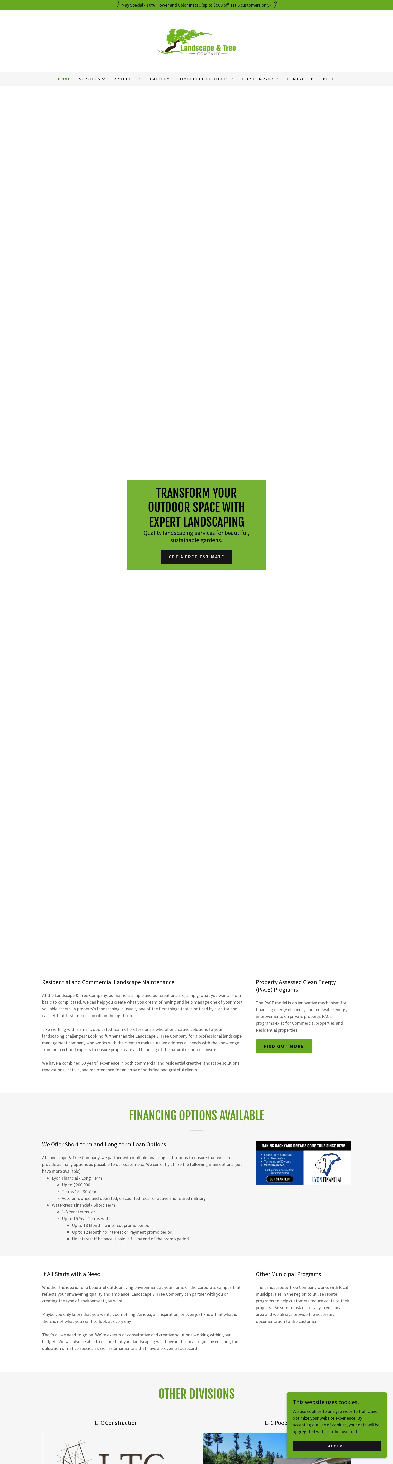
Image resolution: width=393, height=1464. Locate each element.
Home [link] (64, 78)
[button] (92, 79)
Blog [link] (329, 78)
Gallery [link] (159, 78)
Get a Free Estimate (197, 557)
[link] (196, 40)
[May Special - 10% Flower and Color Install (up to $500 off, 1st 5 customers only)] (196, 5)
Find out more (284, 1046)
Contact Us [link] (301, 78)
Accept (337, 1445)
